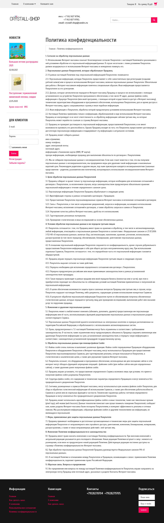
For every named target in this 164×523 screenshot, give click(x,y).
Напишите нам (47, 4)
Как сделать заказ (17, 500)
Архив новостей (16, 106)
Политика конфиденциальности (23, 511)
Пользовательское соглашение (22, 508)
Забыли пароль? (17, 163)
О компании (28, 4)
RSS (26, 106)
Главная (15, 4)
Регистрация (15, 159)
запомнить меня (19, 147)
